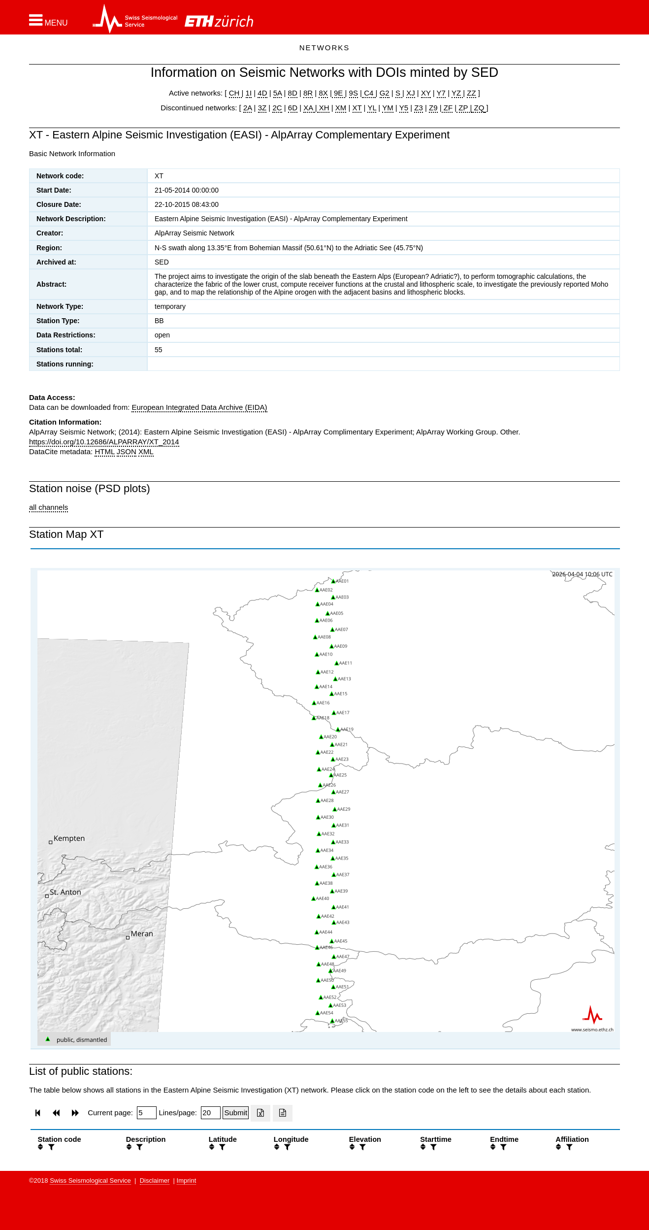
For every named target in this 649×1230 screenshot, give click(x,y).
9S (353, 93)
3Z (262, 107)
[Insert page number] (147, 1112)
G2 (384, 93)
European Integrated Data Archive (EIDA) (199, 407)
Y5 (403, 107)
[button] (48, 20)
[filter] (50, 1147)
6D (292, 107)
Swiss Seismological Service (90, 1180)
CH (235, 93)
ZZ (471, 93)
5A (277, 93)
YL (371, 107)
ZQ (478, 107)
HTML (104, 451)
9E (338, 93)
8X (323, 93)
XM (341, 107)
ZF (447, 107)
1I (249, 93)
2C (277, 107)
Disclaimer (155, 1180)
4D (262, 93)
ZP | (464, 107)
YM (387, 107)
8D (292, 93)
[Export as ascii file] (282, 1113)
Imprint (186, 1180)
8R (308, 93)
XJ (410, 93)
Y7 (441, 93)
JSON (126, 451)
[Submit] (236, 1112)
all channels (48, 507)
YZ (457, 93)
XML (146, 451)
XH (323, 107)
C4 (369, 93)
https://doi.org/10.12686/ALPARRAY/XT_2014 (104, 441)
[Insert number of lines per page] (211, 1112)
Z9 (433, 107)
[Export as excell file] (260, 1113)
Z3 (418, 107)
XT (357, 107)
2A (247, 107)
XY (426, 93)
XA (309, 107)
